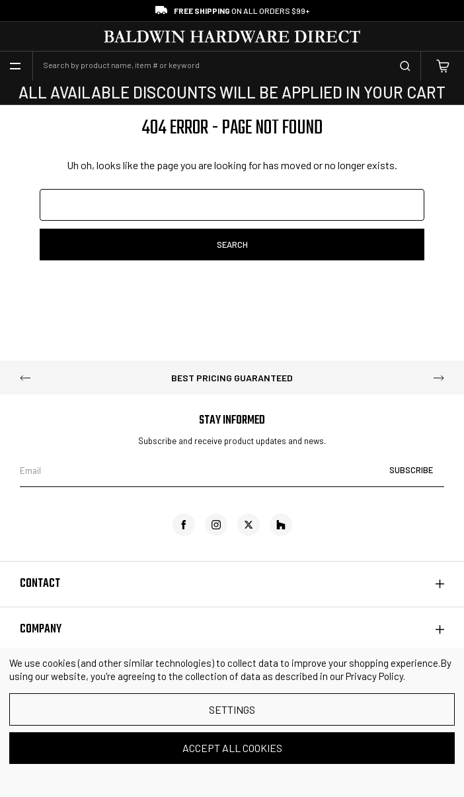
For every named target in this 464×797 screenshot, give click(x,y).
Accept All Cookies (232, 747)
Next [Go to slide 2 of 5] (439, 378)
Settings (232, 709)
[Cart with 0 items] (442, 66)
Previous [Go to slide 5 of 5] (25, 378)
